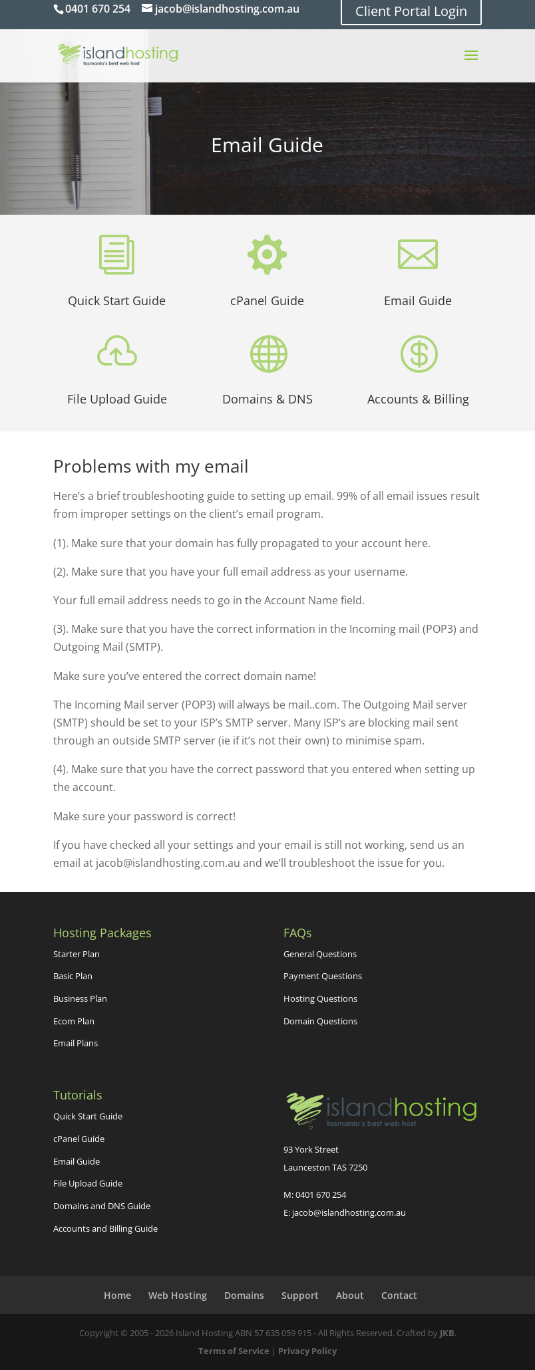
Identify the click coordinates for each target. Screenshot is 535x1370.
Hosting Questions (320, 998)
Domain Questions (320, 1021)
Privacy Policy (307, 1351)
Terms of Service (233, 1351)
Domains (244, 1295)
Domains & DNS (267, 399)
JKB (447, 1333)
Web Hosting (177, 1295)
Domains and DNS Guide (101, 1206)
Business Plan (80, 998)
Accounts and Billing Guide (105, 1228)
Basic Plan (72, 976)
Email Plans (75, 1043)
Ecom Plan (73, 1021)
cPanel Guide (267, 300)
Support (300, 1295)
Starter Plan (76, 954)
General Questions (320, 954)
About (350, 1295)
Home (117, 1295)
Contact (399, 1295)
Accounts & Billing (418, 399)
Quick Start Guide (117, 300)
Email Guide (418, 300)
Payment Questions (322, 976)
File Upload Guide (117, 399)
